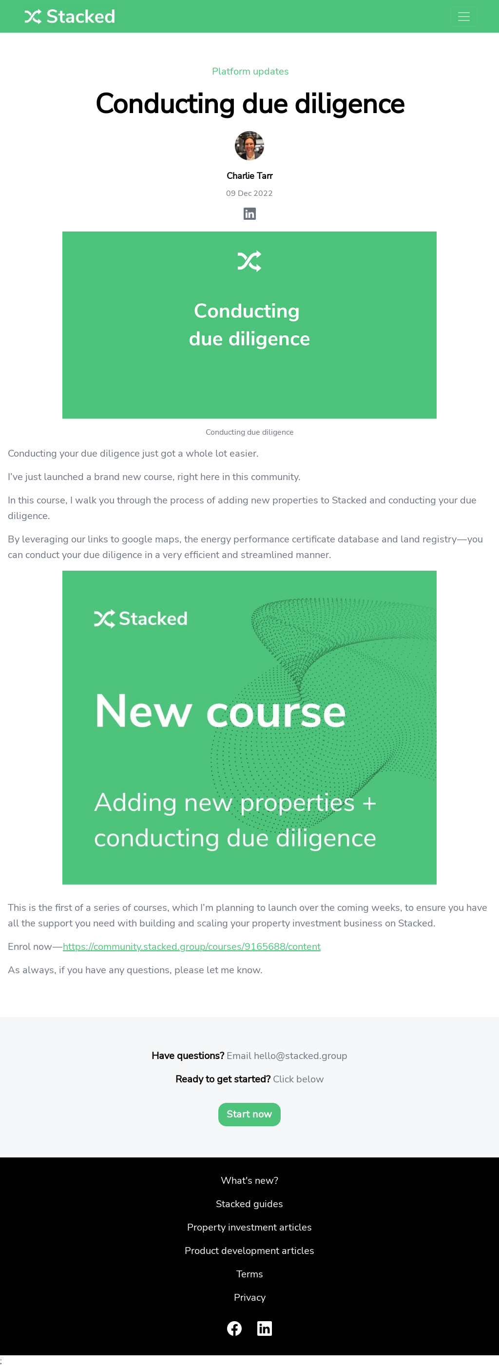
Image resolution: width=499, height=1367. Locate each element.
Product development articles (249, 1250)
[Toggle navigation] (464, 16)
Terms (249, 1274)
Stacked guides (249, 1204)
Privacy (250, 1297)
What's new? (249, 1180)
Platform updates (250, 71)
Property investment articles (249, 1227)
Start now (249, 1114)
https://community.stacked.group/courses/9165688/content (192, 946)
